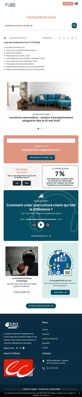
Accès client (68, 3)
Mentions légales (30, 389)
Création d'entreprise (50, 339)
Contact (45, 348)
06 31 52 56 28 (52, 368)
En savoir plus (44, 395)
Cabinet (45, 330)
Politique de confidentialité (49, 389)
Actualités (46, 343)
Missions (45, 334)
